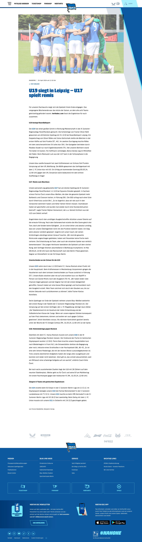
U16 (75, 335)
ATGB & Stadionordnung (111, 463)
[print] (46, 538)
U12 (57, 394)
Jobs (73, 473)
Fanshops (75, 470)
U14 (33, 388)
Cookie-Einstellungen (37, 538)
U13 (54, 391)
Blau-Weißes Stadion (46, 473)
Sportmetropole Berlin (47, 476)
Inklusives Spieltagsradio (15, 466)
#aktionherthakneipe (46, 470)
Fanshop (48, 4)
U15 (36, 266)
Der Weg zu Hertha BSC (79, 466)
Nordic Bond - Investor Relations (114, 466)
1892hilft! (43, 466)
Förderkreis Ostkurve (46, 463)
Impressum (17, 538)
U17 (56, 188)
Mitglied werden (21, 4)
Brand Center (12, 473)
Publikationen (12, 470)
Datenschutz (25, 538)
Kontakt (10, 538)
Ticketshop (36, 4)
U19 (33, 129)
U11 (51, 400)
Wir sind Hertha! (109, 470)
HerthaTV (59, 4)
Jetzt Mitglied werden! (79, 463)
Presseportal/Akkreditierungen (17, 463)
